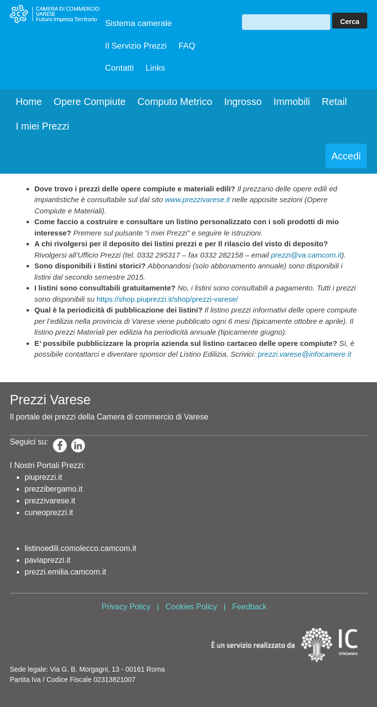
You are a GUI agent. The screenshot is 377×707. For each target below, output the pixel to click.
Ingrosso (243, 101)
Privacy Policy (126, 606)
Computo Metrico (174, 101)
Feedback (249, 606)
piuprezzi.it (43, 477)
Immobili (291, 101)
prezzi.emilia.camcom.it (65, 572)
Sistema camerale (138, 23)
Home (29, 101)
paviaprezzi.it (47, 560)
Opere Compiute (90, 101)
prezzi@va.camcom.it (306, 255)
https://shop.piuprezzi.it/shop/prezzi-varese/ (167, 299)
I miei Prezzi (42, 126)
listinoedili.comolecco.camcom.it (80, 548)
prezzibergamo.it (53, 489)
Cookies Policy (191, 606)
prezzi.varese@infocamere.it (304, 354)
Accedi (346, 156)
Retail (334, 101)
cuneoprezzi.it (49, 512)
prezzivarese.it (50, 501)
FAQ (187, 46)
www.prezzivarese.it (197, 199)
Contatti (119, 68)
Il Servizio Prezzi (136, 46)
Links (155, 68)
